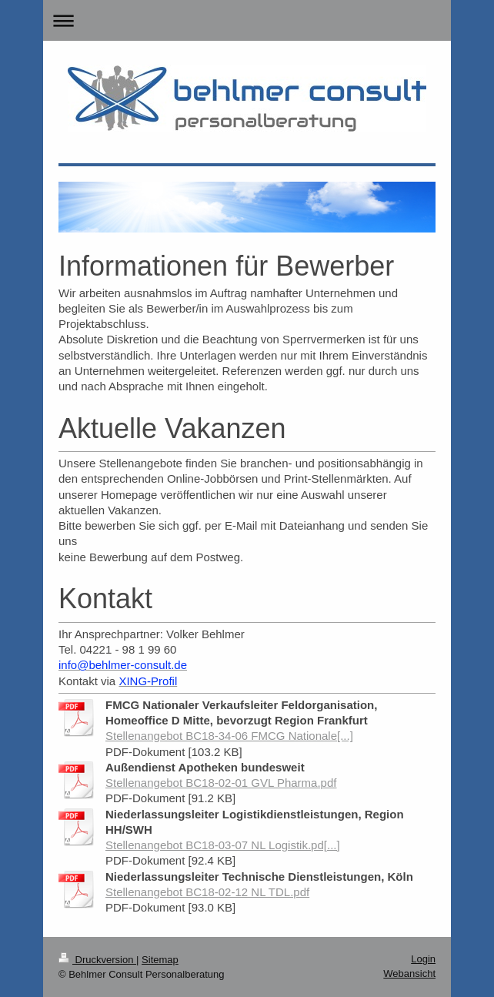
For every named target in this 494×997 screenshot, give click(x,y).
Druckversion (97, 959)
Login (423, 959)
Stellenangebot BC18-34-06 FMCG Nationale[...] (229, 735)
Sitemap (160, 959)
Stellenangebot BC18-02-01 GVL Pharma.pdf (220, 782)
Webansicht (409, 973)
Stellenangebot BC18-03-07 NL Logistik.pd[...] (222, 844)
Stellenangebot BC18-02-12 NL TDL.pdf (207, 891)
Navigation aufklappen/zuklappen (247, 20)
